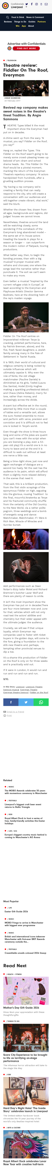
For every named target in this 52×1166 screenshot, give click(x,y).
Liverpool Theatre (34, 687)
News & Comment (35, 17)
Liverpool (20, 687)
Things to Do (20, 21)
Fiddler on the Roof (39, 692)
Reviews (8, 21)
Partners (42, 21)
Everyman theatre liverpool (16, 692)
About (31, 26)
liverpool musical (11, 690)
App (24, 26)
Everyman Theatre (28, 690)
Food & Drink (18, 17)
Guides (31, 21)
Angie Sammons (12, 98)
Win (18, 26)
